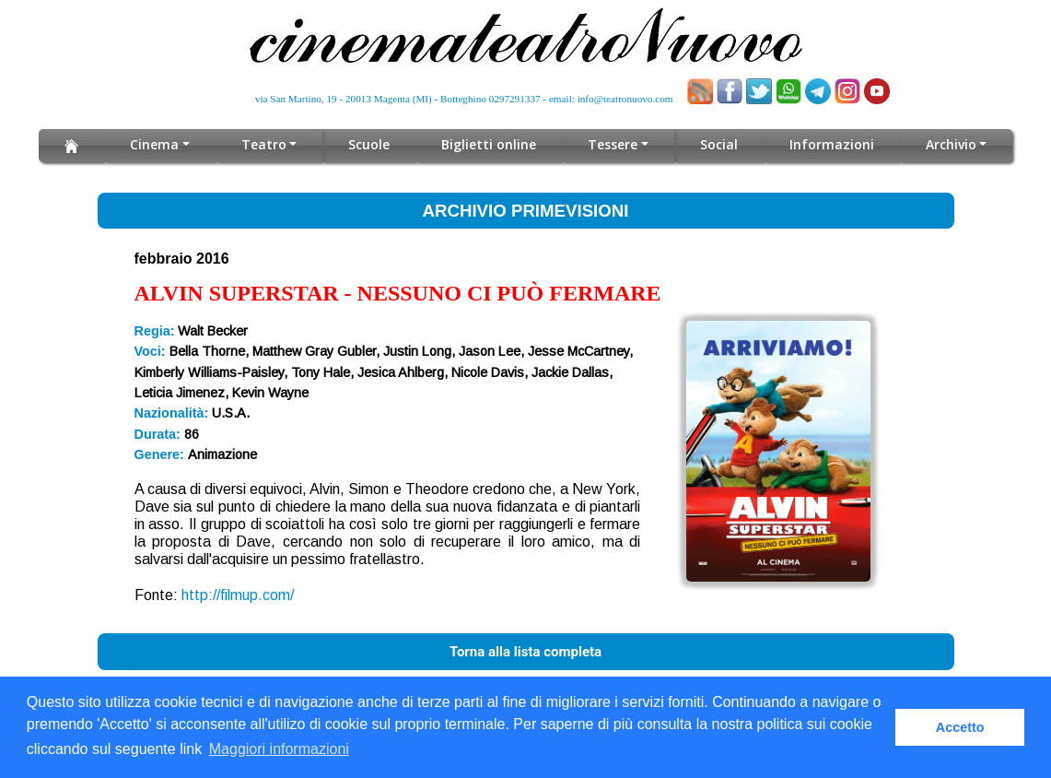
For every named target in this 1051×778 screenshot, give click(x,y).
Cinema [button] (154, 144)
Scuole (369, 144)
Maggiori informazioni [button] (279, 749)
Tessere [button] (612, 144)
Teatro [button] (263, 144)
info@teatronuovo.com (625, 98)
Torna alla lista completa (525, 651)
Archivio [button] (951, 144)
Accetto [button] (960, 727)
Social (719, 144)
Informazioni (831, 144)
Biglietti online (488, 144)
